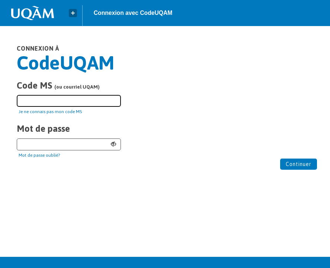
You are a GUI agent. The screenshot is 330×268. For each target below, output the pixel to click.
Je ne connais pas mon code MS (50, 111)
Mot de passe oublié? (39, 155)
